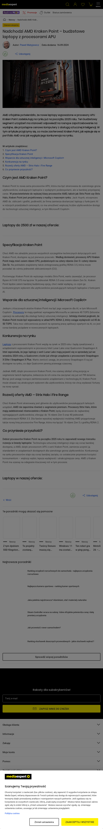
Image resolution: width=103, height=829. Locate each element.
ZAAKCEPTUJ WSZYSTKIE (79, 822)
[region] (51, 799)
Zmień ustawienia (44, 822)
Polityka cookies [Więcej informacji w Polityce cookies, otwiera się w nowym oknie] (12, 813)
